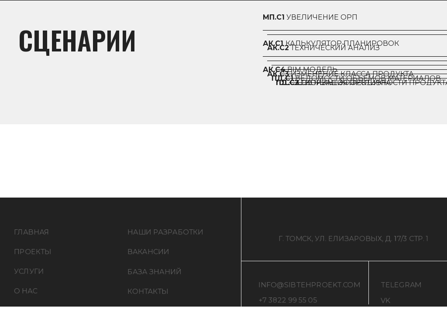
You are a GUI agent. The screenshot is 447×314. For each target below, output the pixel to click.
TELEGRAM (401, 288)
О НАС (26, 294)
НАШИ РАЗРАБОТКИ (165, 235)
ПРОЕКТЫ (33, 254)
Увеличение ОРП (310, 17)
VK (385, 303)
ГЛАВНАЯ (31, 235)
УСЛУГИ (29, 274)
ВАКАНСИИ (148, 254)
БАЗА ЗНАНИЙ (154, 275)
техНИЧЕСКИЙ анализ (323, 48)
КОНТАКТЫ (147, 294)
